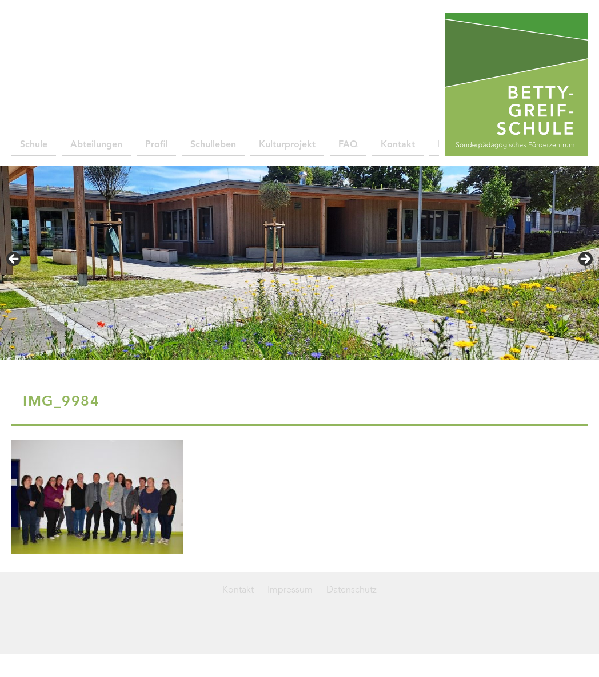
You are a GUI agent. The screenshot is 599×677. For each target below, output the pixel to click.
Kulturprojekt (287, 145)
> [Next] (584, 259)
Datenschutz (351, 590)
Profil (156, 145)
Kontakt (398, 145)
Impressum (290, 590)
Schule (33, 145)
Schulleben (213, 145)
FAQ (348, 145)
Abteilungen (96, 145)
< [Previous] (14, 259)
